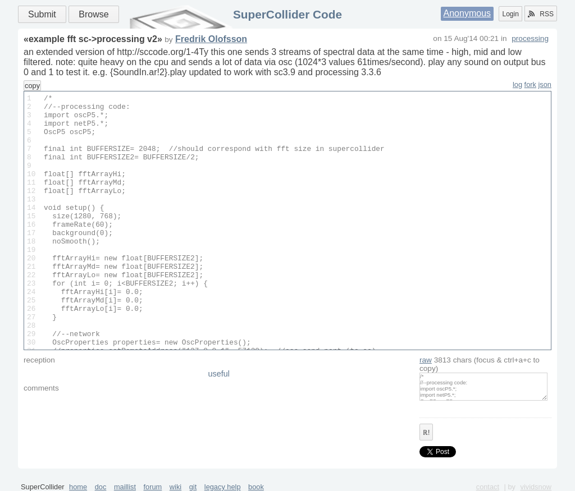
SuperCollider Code (287, 14)
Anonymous (467, 13)
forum (153, 487)
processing (530, 38)
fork (530, 84)
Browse (93, 14)
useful (219, 373)
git (193, 487)
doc (101, 487)
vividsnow (536, 487)
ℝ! (426, 433)
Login (510, 14)
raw (425, 360)
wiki (175, 487)
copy (32, 85)
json (545, 84)
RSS (541, 14)
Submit (42, 14)
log (517, 84)
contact (487, 487)
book (256, 487)
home (78, 487)
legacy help (222, 487)
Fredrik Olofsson (211, 39)
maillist (125, 487)
